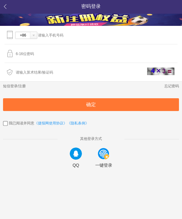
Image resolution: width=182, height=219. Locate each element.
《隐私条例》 (78, 123)
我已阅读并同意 (21, 123)
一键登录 (103, 158)
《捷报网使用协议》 (50, 123)
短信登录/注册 (14, 86)
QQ (76, 158)
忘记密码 (171, 86)
